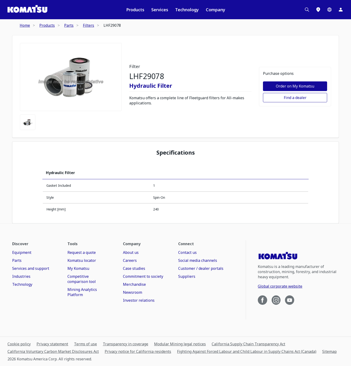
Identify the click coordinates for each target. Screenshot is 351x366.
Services (159, 9)
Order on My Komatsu (295, 86)
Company (215, 9)
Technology (187, 9)
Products (135, 9)
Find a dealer (295, 97)
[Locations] (318, 9)
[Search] (307, 9)
